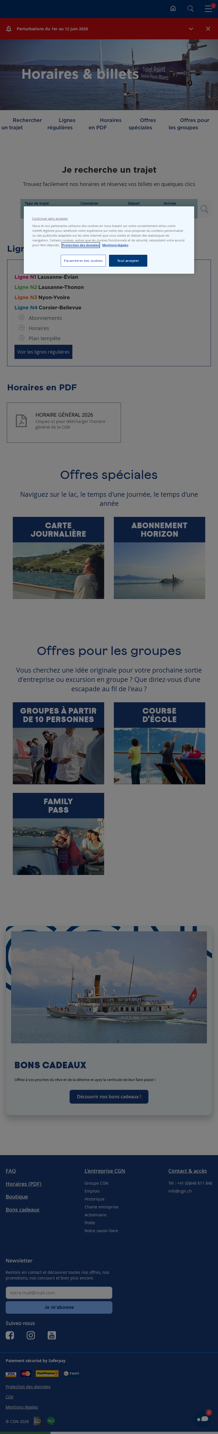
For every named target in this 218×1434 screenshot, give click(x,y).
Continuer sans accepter (50, 219)
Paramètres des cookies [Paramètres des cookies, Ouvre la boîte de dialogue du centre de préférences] (83, 260)
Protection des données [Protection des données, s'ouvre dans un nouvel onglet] (80, 245)
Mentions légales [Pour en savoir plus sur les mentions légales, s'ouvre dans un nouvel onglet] (115, 245)
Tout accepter (128, 260)
